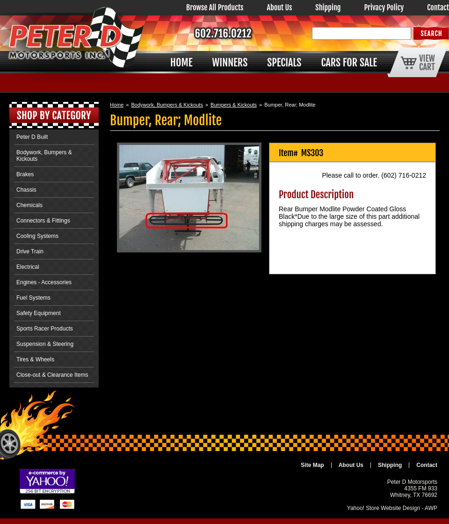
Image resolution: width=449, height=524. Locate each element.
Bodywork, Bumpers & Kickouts (167, 105)
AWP (431, 508)
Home (116, 105)
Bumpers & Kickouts (233, 105)
